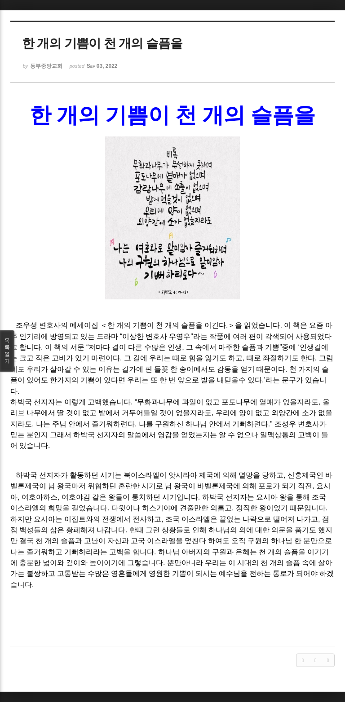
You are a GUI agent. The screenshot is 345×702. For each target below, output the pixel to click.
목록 (7, 351)
